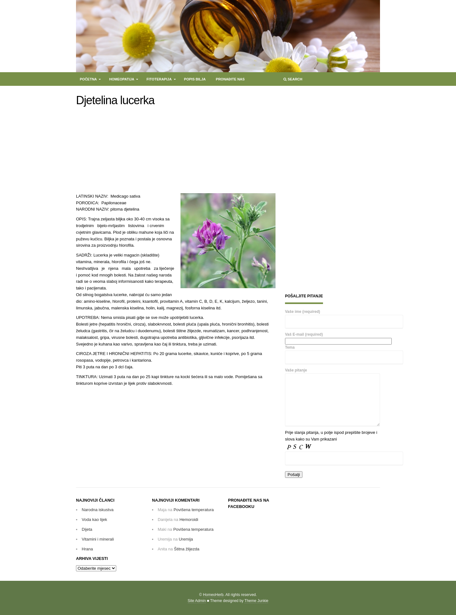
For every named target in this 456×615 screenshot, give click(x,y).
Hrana (87, 549)
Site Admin (197, 601)
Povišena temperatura (194, 509)
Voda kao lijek (94, 519)
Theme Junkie (256, 601)
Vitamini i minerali (98, 539)
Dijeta (87, 529)
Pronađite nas (230, 79)
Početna (88, 80)
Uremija (186, 539)
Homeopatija (122, 80)
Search (292, 80)
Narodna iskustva (97, 509)
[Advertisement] (127, 151)
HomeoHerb (213, 595)
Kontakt (88, 89)
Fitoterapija (159, 80)
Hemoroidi (189, 519)
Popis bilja (195, 79)
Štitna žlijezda (186, 549)
